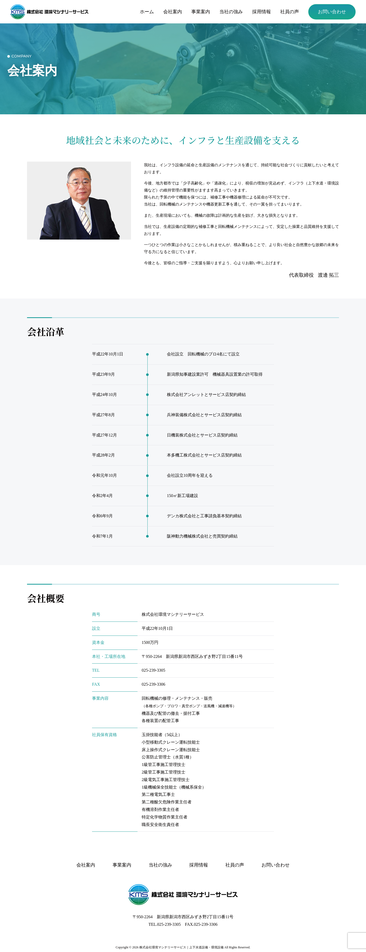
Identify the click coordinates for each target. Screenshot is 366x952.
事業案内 (200, 11)
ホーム (147, 11)
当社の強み (231, 11)
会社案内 (172, 11)
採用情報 (261, 11)
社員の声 (289, 11)
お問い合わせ (332, 11)
